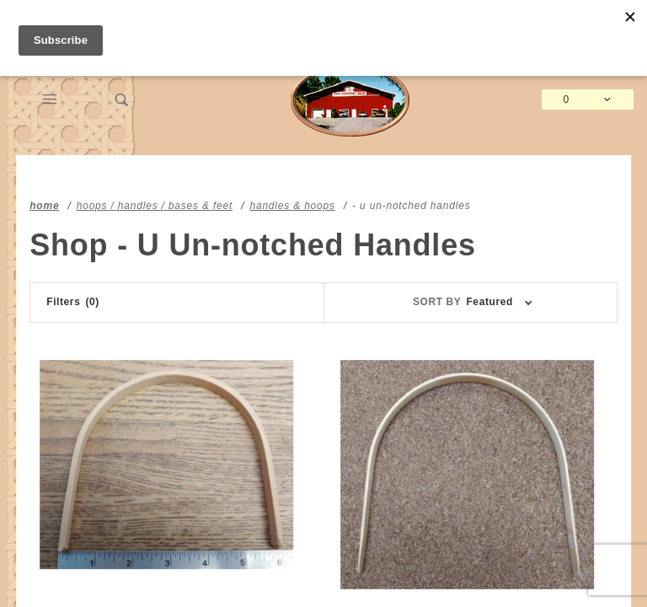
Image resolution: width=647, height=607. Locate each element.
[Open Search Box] (122, 99)
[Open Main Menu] (49, 99)
